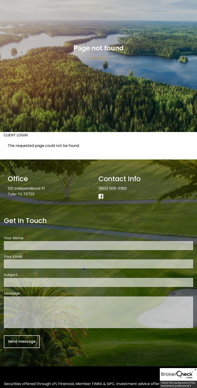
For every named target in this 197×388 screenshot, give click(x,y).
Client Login (16, 135)
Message (30, 293)
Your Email (31, 256)
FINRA (97, 383)
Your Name (32, 238)
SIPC (111, 383)
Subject (29, 275)
